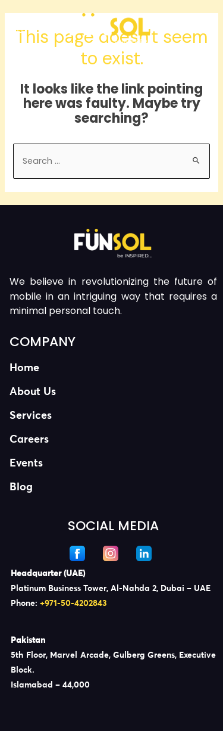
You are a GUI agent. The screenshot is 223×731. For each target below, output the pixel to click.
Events (26, 463)
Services (31, 415)
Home (24, 368)
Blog (21, 487)
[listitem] (113, 589)
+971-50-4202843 (73, 603)
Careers (29, 439)
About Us (33, 392)
